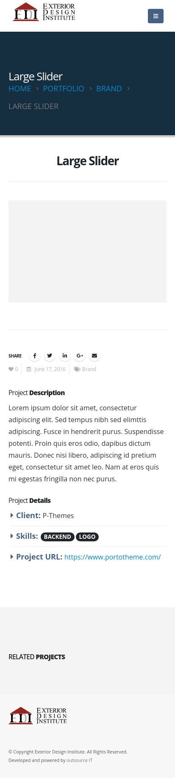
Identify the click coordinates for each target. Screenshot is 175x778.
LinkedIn (65, 355)
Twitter (50, 355)
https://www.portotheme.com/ (112, 557)
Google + (80, 355)
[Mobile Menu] (156, 16)
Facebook (35, 355)
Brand (89, 369)
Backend (57, 537)
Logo (87, 537)
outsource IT (79, 760)
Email (94, 355)
